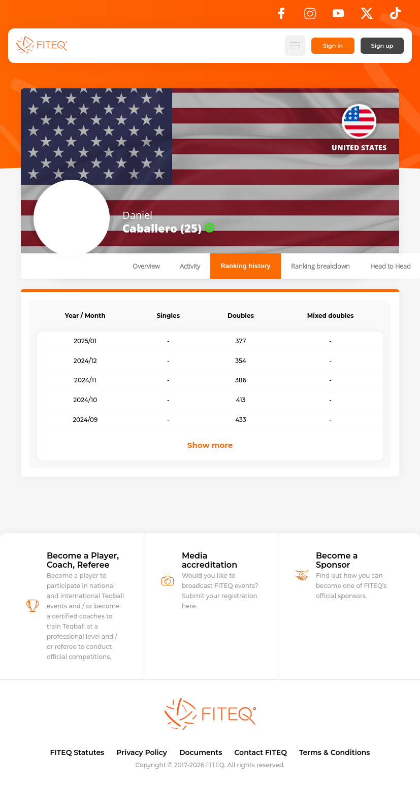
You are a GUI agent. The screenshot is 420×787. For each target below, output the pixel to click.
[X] (367, 16)
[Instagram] (310, 16)
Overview (146, 266)
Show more (210, 445)
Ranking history (245, 266)
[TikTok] (395, 16)
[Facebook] (281, 16)
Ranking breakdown (320, 266)
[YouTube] (338, 16)
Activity (190, 266)
